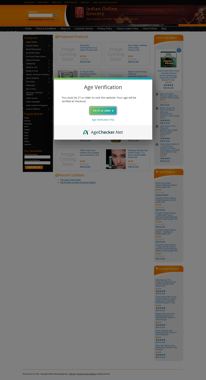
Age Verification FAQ (103, 119)
